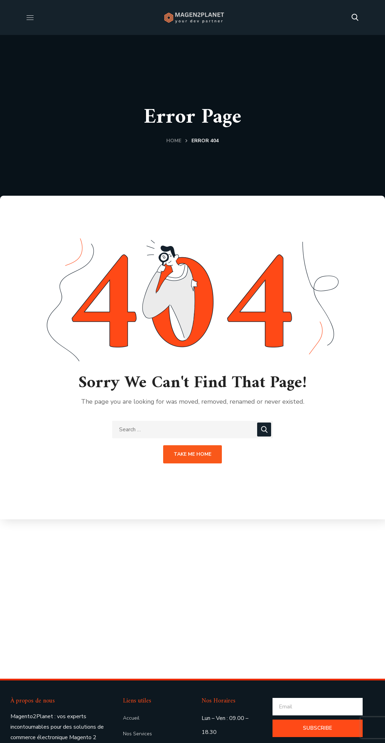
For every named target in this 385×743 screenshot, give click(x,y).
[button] (354, 17)
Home (173, 140)
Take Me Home (192, 454)
